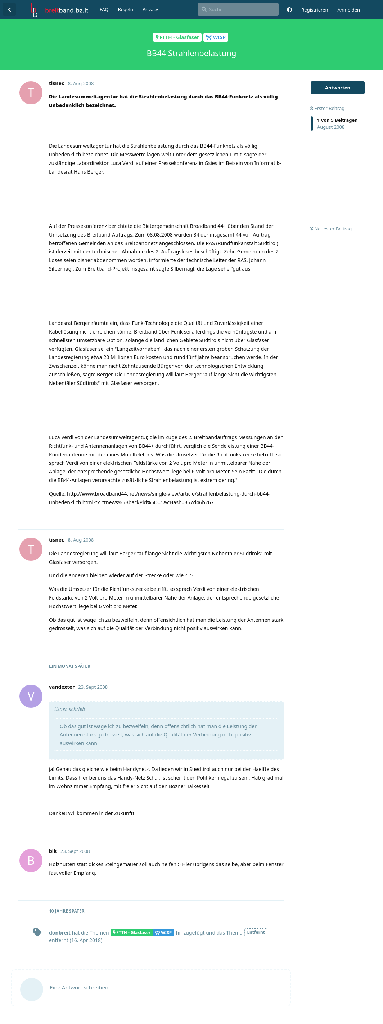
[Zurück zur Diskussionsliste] (9, 9)
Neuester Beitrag (331, 228)
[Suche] (238, 9)
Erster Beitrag (327, 108)
